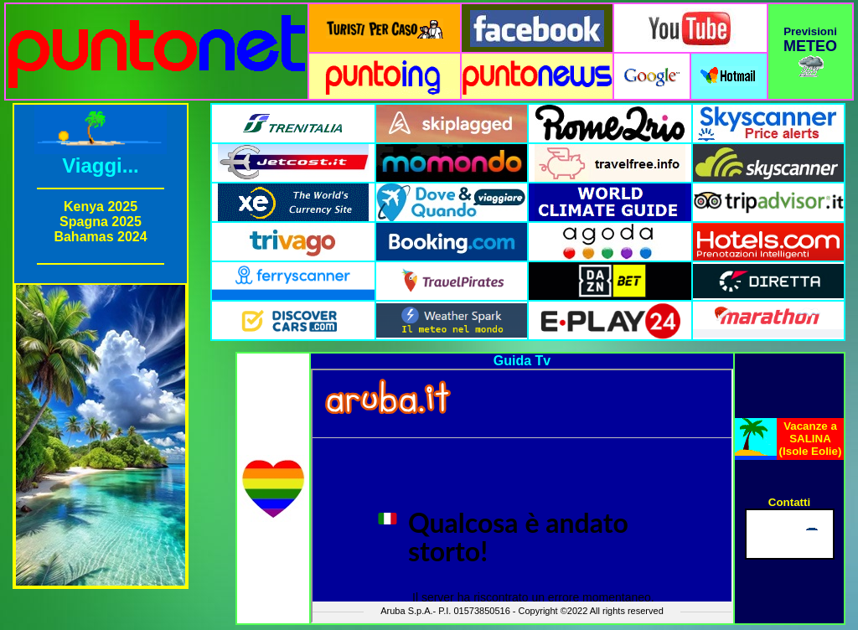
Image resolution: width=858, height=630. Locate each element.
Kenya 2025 (100, 206)
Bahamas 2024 (100, 237)
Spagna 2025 (100, 221)
